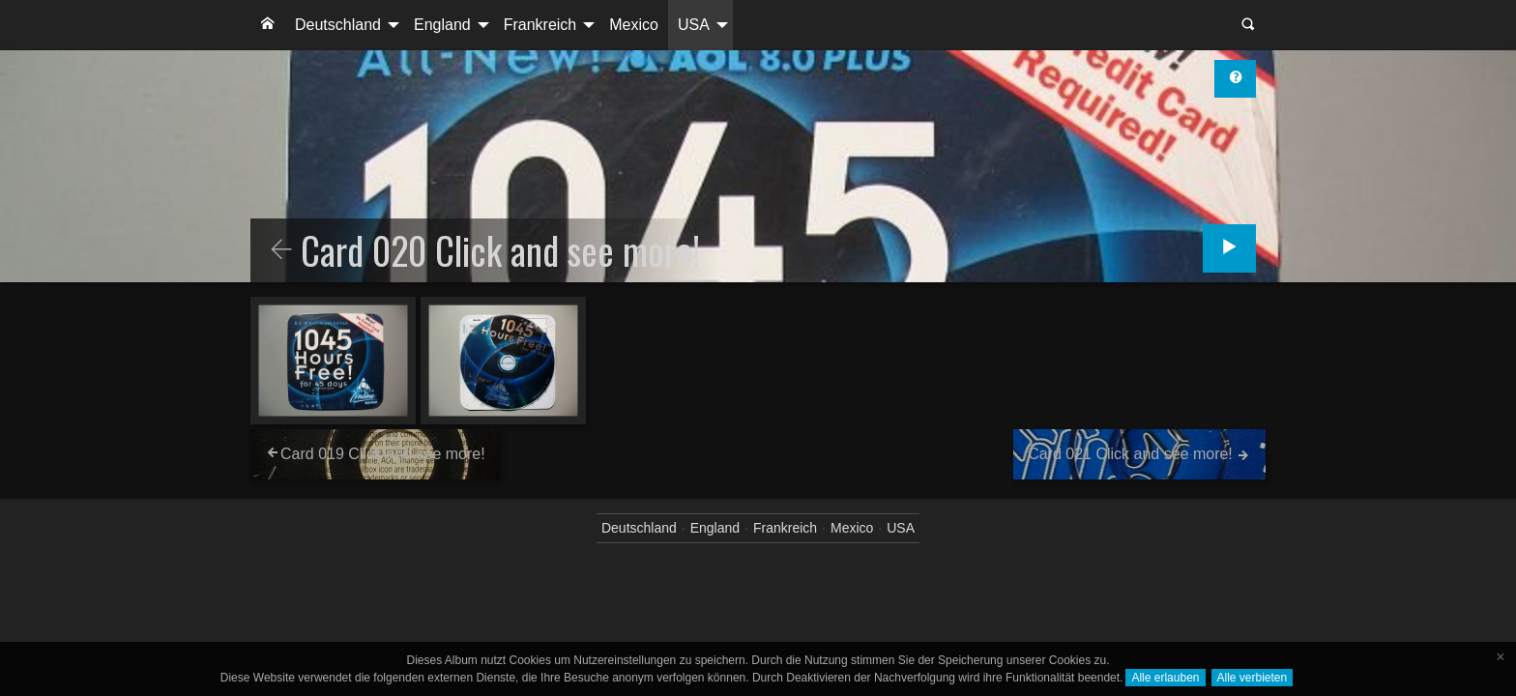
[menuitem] (267, 25)
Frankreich (540, 24)
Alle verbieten (1252, 677)
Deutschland (338, 24)
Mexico (633, 24)
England (442, 24)
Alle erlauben (1165, 677)
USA (694, 24)
